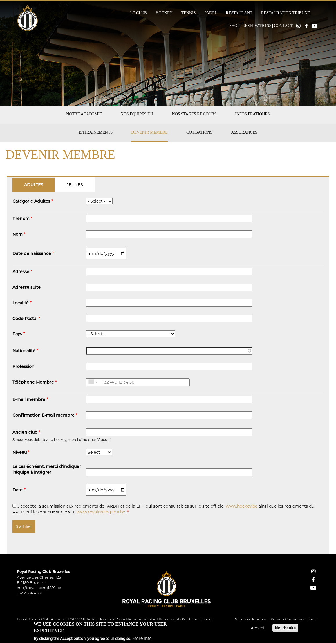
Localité (20, 303)
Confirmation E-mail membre (43, 415)
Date (17, 490)
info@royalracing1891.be (39, 588)
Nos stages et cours (194, 114)
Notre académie (84, 114)
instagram (313, 571)
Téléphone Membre (33, 382)
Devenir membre (149, 132)
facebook (313, 579)
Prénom (21, 219)
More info (142, 639)
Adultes (33, 185)
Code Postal (24, 319)
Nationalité (23, 351)
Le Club (138, 13)
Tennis (188, 13)
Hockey (164, 13)
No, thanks (285, 628)
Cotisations (199, 132)
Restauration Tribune (285, 13)
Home (224, 26)
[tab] (33, 184)
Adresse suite (26, 288)
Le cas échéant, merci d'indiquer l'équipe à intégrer (46, 470)
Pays (17, 334)
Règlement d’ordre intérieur (185, 619)
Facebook (306, 26)
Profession (23, 367)
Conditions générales (136, 619)
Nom (17, 235)
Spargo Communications (293, 619)
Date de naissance (31, 254)
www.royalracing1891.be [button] (101, 512)
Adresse (20, 272)
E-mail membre (28, 400)
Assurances (244, 132)
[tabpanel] (168, 365)
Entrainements (96, 132)
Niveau (19, 453)
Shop (234, 26)
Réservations (257, 26)
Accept (258, 628)
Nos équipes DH (137, 114)
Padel (210, 13)
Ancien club (24, 433)
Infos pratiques (252, 114)
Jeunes (75, 184)
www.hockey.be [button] (241, 506)
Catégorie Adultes (31, 201)
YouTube (314, 26)
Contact (283, 26)
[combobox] (92, 382)
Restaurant (239, 13)
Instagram (298, 26)
